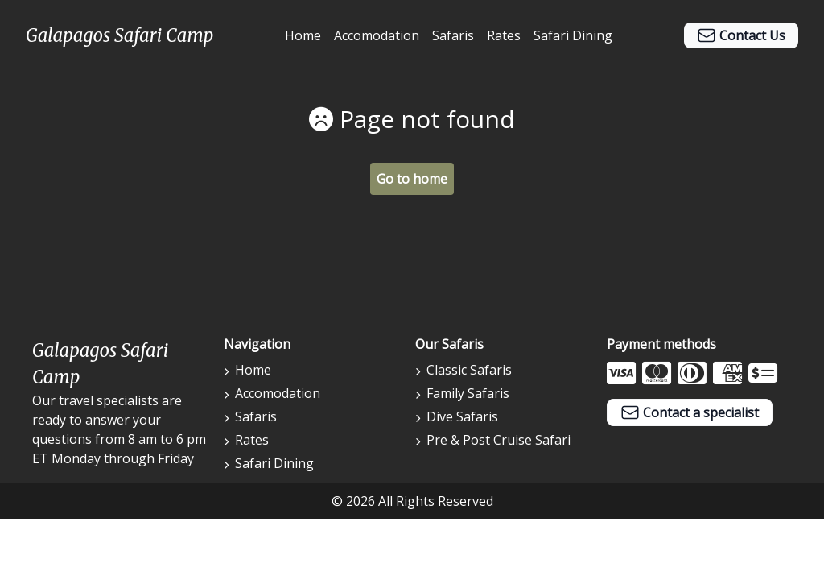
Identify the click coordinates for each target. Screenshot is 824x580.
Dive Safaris (456, 416)
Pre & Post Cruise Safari (493, 440)
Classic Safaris (463, 370)
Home (303, 35)
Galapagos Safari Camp (119, 35)
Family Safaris (462, 393)
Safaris (453, 35)
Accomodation (376, 35)
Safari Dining (573, 35)
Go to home (412, 179)
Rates (504, 35)
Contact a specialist (689, 412)
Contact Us (741, 35)
